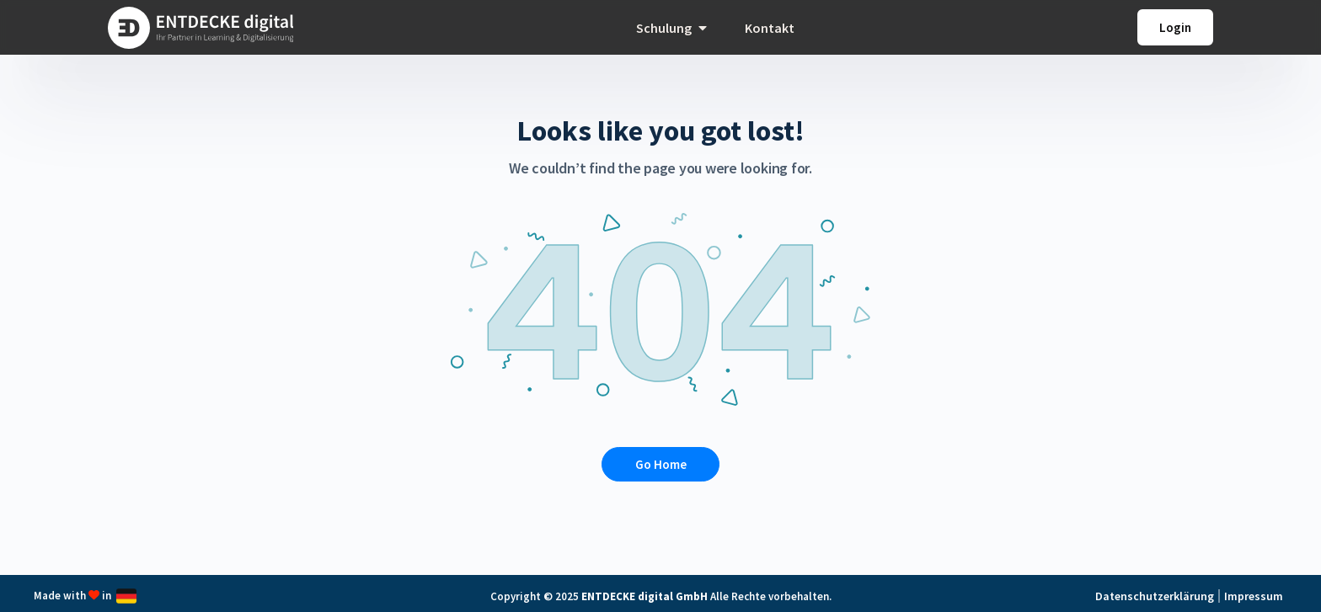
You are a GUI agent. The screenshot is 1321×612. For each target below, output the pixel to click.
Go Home (661, 464)
